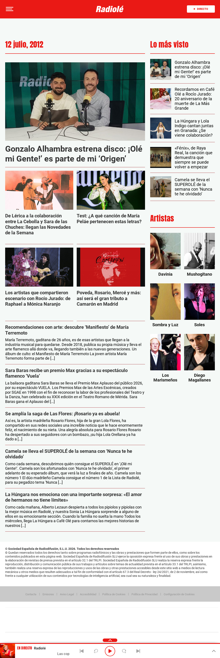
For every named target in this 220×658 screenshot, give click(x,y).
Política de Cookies (113, 594)
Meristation (178, 626)
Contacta (30, 594)
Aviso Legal (67, 594)
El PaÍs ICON (120, 626)
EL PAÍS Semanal (153, 620)
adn (172, 613)
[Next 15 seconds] (124, 651)
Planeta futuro (168, 620)
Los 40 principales (83, 613)
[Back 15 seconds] (96, 651)
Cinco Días (121, 620)
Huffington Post (68, 620)
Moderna (81, 626)
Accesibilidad (88, 594)
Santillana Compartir (126, 613)
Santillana (103, 613)
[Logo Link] (110, 9)
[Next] (138, 651)
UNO (92, 620)
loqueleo (157, 626)
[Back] (82, 651)
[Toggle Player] (213, 651)
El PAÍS (62, 613)
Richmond (60, 626)
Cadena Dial (137, 620)
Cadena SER (144, 613)
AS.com (158, 613)
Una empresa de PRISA (24, 617)
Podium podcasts (102, 626)
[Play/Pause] (110, 651)
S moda (139, 626)
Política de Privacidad (144, 594)
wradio (104, 620)
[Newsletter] (30, 9)
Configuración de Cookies (179, 594)
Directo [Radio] (201, 8)
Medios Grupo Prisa (24, 627)
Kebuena (184, 620)
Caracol (188, 613)
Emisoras (48, 594)
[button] (9, 9)
